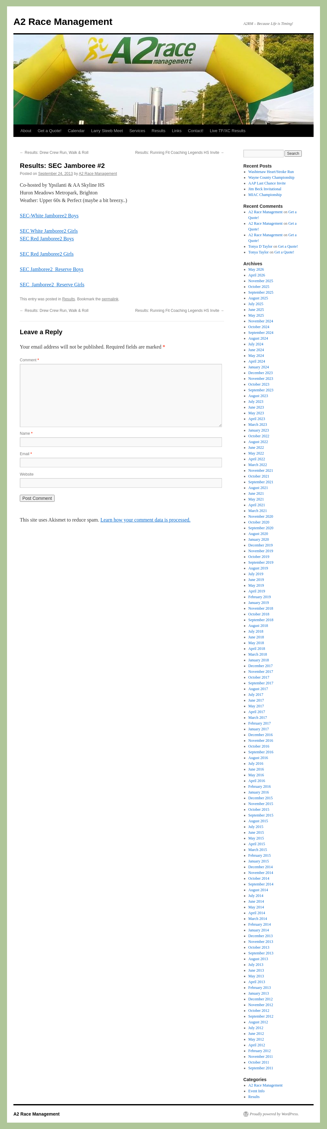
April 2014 (256, 913)
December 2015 (260, 798)
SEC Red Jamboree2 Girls (46, 254)
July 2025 (255, 304)
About (25, 130)
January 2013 (258, 993)
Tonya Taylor (258, 252)
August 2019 (258, 568)
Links (176, 130)
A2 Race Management (62, 21)
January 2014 (258, 930)
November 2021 (260, 470)
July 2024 (255, 344)
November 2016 (260, 740)
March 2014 (257, 918)
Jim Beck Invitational (264, 189)
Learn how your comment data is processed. (145, 520)
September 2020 (260, 528)
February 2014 (259, 924)
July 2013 (255, 964)
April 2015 (256, 844)
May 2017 (256, 706)
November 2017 (260, 671)
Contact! (195, 130)
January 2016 (258, 792)
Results (158, 130)
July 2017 (255, 694)
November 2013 (260, 941)
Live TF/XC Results (228, 130)
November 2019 (260, 551)
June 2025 (256, 309)
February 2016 (259, 786)
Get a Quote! (49, 130)
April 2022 (256, 459)
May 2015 (256, 838)
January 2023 (258, 430)
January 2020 (258, 539)
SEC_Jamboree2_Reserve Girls (52, 284)
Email (26, 454)
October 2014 (259, 878)
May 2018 (256, 643)
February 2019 (259, 597)
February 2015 (259, 855)
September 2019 (260, 562)
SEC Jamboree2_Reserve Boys (51, 269)
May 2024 (256, 355)
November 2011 (260, 1056)
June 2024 (256, 350)
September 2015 (260, 815)
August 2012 (258, 1022)
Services (137, 130)
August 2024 (258, 338)
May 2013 (256, 976)
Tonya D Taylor (260, 246)
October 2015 (259, 809)
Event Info (256, 1091)
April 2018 (256, 648)
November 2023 (260, 378)
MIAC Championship (265, 194)
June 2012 (256, 1033)
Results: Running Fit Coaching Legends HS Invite (179, 152)
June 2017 (256, 700)
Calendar (76, 130)
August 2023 (258, 396)
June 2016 (256, 769)
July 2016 (255, 763)
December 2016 (260, 735)
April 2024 (256, 361)
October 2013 (259, 947)
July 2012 (255, 1028)
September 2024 (260, 332)
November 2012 (260, 1005)
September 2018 (260, 620)
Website (27, 474)
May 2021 (256, 499)
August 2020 (258, 533)
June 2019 (256, 579)
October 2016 (259, 746)
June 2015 (256, 832)
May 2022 (256, 453)
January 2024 (258, 367)
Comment (29, 360)
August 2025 (258, 298)
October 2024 (259, 327)
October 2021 (259, 476)
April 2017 (256, 712)
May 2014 (256, 907)
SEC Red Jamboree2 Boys (47, 238)
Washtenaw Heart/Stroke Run (271, 171)
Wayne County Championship (271, 177)
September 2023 (260, 390)
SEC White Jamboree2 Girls (49, 231)
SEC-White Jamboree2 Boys (49, 215)
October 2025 (259, 286)
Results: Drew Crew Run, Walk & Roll (54, 152)
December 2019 (260, 545)
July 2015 (255, 826)
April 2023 (256, 419)
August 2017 (258, 689)
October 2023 (259, 384)
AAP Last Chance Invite (267, 183)
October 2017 (259, 677)
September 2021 (260, 482)
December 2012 (260, 999)
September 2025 (260, 292)
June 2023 (256, 407)
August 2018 (258, 625)
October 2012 (259, 1010)
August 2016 (258, 758)
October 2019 (259, 556)
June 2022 (256, 447)
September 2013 (260, 953)
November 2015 (260, 804)
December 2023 (260, 373)
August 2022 (258, 442)
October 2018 (259, 614)
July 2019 (255, 574)
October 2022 (259, 436)
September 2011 (260, 1068)
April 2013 (256, 982)
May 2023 (256, 413)
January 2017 (258, 729)
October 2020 (259, 522)
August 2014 (258, 890)
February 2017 (259, 723)
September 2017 (260, 683)
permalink (110, 299)
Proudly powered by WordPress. (274, 1114)
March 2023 (257, 424)
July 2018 (255, 631)
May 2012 (256, 1039)
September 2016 (260, 752)
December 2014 (260, 867)
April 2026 (256, 275)
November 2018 (260, 608)
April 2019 (256, 591)
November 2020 (260, 516)
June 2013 (256, 970)
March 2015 (257, 849)
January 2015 (258, 861)
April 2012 (256, 1045)
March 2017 (257, 717)
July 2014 (255, 895)
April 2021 (256, 505)
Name (26, 433)
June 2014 (256, 901)
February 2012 (259, 1051)
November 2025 (260, 281)
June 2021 (256, 493)
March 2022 (257, 465)
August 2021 (258, 487)
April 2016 (256, 781)
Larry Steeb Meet (107, 130)
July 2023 (255, 401)
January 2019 (258, 602)
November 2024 (260, 321)
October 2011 (258, 1062)
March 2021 (257, 510)
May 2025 (256, 315)
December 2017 (260, 666)
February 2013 (259, 987)
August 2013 (258, 959)
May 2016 (256, 775)
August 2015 (258, 821)
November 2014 (260, 872)
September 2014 (260, 884)
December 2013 (260, 936)
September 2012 (260, 1016)
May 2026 (256, 269)
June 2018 (256, 637)
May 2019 (256, 585)
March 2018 (257, 654)
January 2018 (258, 660)
